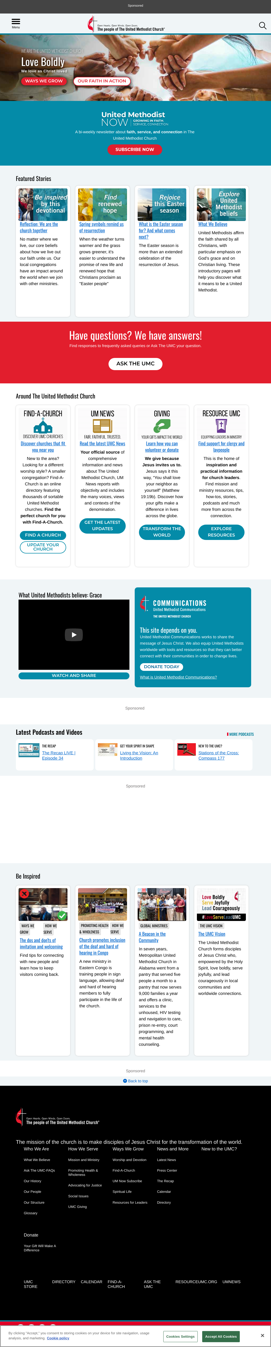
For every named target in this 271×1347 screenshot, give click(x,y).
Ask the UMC (152, 1284)
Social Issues (78, 1196)
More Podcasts (241, 734)
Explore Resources (221, 532)
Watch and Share (74, 675)
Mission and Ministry (84, 1160)
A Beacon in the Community (152, 937)
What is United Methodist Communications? (178, 677)
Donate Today (161, 667)
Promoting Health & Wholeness (94, 929)
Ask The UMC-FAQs (39, 1170)
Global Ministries (154, 926)
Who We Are (36, 1148)
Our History (32, 1181)
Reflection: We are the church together (39, 227)
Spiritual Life (122, 1192)
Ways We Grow (44, 81)
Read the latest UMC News (102, 443)
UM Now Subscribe (127, 1181)
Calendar (164, 1192)
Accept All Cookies (221, 1337)
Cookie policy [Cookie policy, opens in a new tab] (58, 1338)
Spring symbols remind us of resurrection (101, 227)
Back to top (135, 1081)
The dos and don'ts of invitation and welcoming (41, 943)
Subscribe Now (134, 149)
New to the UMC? (210, 745)
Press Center (167, 1170)
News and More (172, 1148)
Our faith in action (102, 81)
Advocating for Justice (85, 1185)
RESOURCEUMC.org (196, 1282)
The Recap (49, 745)
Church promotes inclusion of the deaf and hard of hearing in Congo (102, 946)
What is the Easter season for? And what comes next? (161, 230)
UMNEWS (232, 1282)
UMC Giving (77, 1207)
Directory (164, 1202)
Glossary (30, 1213)
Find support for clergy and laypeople (221, 446)
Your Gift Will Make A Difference (40, 1248)
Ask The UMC (135, 364)
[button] (263, 26)
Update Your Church (43, 547)
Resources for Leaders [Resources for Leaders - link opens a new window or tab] (130, 1202)
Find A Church (43, 535)
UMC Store (30, 1284)
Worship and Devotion (130, 1160)
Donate (31, 1235)
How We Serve (50, 929)
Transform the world (162, 532)
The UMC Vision (211, 926)
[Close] (262, 1335)
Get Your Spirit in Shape (137, 745)
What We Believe (212, 224)
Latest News (166, 1160)
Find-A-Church (124, 1170)
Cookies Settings (180, 1337)
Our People (32, 1192)
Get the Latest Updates (102, 525)
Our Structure (34, 1202)
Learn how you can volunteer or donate (162, 446)
